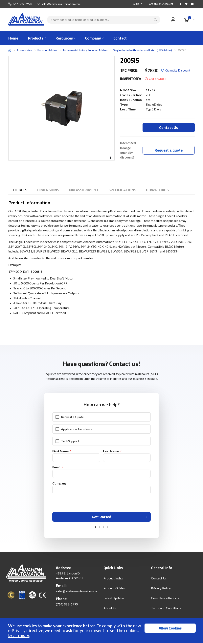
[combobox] (103, 20)
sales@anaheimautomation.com (60, 4)
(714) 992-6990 (22, 4)
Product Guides (114, 590)
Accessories (24, 50)
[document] (102, 630)
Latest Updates (113, 600)
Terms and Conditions (166, 610)
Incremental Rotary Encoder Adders (85, 50)
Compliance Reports (165, 600)
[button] (110, 158)
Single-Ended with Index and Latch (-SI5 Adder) (142, 50)
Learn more (18, 635)
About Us (110, 610)
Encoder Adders (47, 50)
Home (9, 50)
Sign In (137, 3)
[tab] (20, 190)
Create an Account (161, 3)
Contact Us (159, 580)
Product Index (113, 580)
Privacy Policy (161, 590)
